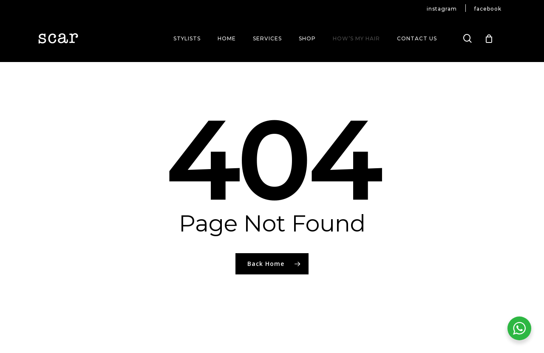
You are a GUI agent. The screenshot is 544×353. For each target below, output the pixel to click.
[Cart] (489, 38)
